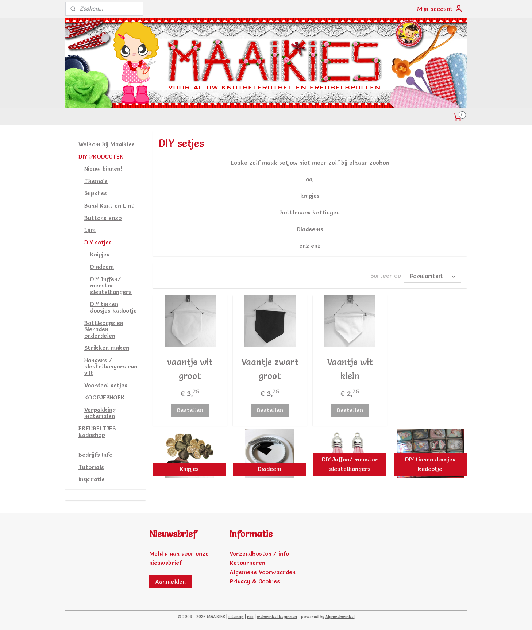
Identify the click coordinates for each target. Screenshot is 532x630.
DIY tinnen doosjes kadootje (113, 307)
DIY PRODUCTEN (100, 156)
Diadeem (102, 266)
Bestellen (190, 409)
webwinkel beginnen (277, 616)
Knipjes (99, 254)
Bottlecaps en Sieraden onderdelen (103, 329)
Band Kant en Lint (109, 205)
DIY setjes (98, 242)
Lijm (90, 229)
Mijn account (440, 8)
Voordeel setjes (105, 385)
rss (250, 616)
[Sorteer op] (432, 275)
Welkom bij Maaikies (106, 144)
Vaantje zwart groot (269, 368)
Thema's (96, 181)
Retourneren (247, 562)
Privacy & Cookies (255, 581)
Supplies (95, 193)
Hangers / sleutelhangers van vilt (110, 366)
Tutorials (91, 467)
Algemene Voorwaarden (263, 572)
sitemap (236, 616)
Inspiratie (91, 479)
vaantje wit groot (190, 368)
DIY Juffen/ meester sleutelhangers (111, 285)
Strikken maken (106, 347)
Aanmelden (170, 581)
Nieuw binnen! (103, 168)
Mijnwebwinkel (340, 616)
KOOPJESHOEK (104, 397)
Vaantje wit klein (350, 368)
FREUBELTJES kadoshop (97, 431)
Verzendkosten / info (259, 553)
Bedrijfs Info (95, 454)
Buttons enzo (103, 217)
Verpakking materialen (100, 413)
